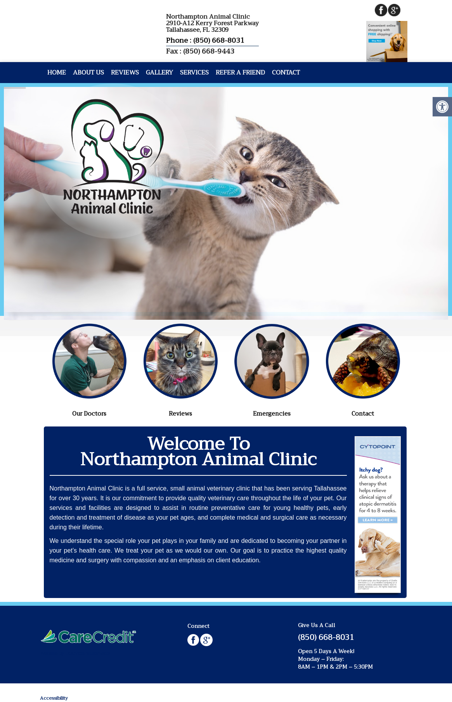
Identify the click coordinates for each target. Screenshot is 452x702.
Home (56, 72)
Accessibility (54, 698)
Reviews (125, 72)
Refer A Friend (240, 72)
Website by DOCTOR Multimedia (75, 653)
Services (194, 72)
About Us (88, 72)
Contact (286, 72)
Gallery (159, 72)
